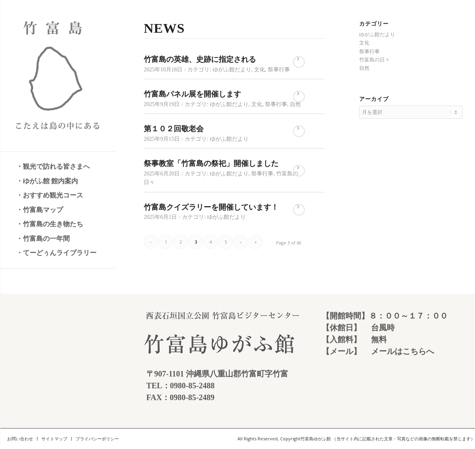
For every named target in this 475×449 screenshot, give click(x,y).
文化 (259, 69)
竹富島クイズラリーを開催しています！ (211, 207)
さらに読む (299, 62)
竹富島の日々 (374, 59)
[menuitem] (57, 167)
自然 (295, 104)
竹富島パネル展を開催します (192, 94)
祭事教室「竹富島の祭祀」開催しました (211, 163)
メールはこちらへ (402, 351)
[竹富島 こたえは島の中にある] (58, 76)
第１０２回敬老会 (174, 129)
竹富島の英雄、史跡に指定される (200, 59)
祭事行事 (279, 69)
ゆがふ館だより (232, 69)
